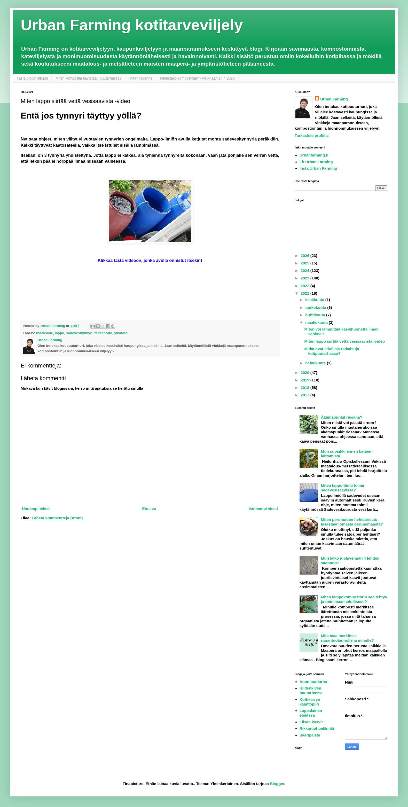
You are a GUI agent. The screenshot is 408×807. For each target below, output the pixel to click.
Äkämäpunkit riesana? (341, 417)
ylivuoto (121, 333)
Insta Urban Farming (318, 168)
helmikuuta (316, 363)
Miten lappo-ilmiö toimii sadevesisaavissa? (342, 487)
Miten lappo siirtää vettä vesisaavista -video (344, 341)
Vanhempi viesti (263, 508)
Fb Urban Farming (316, 162)
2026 (305, 255)
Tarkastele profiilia (311, 135)
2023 (305, 278)
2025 (305, 263)
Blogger (277, 783)
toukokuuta (316, 307)
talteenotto (103, 333)
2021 (305, 293)
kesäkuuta (315, 299)
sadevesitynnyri (79, 333)
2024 (305, 270)
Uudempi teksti (36, 508)
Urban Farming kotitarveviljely (132, 25)
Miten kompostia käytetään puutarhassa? (88, 78)
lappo (59, 333)
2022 (305, 286)
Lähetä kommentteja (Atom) (57, 518)
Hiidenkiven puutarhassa (311, 690)
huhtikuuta (315, 315)
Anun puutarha (313, 681)
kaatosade (44, 333)
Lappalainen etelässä (311, 712)
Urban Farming (334, 99)
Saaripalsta (310, 735)
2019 (305, 380)
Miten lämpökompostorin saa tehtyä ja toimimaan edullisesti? (354, 599)
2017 (305, 395)
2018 (305, 387)
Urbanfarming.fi (314, 155)
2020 (305, 372)
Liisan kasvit (311, 722)
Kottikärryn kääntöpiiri (310, 701)
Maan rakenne (141, 78)
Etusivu (149, 508)
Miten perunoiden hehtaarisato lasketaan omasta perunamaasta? (352, 521)
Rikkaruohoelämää (317, 728)
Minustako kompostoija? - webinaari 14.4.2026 (197, 78)
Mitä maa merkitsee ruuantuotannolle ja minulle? (347, 638)
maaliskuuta (317, 322)
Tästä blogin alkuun (32, 78)
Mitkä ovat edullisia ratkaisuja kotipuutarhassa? (331, 351)
